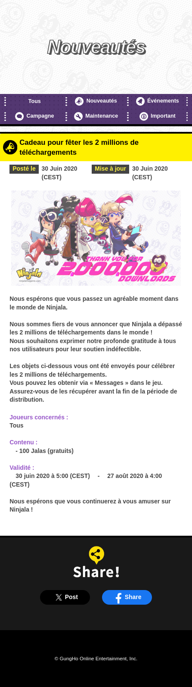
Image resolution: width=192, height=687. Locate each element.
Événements (157, 101)
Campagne (34, 116)
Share (127, 597)
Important (157, 116)
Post (65, 597)
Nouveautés (96, 101)
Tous (34, 101)
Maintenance (96, 116)
